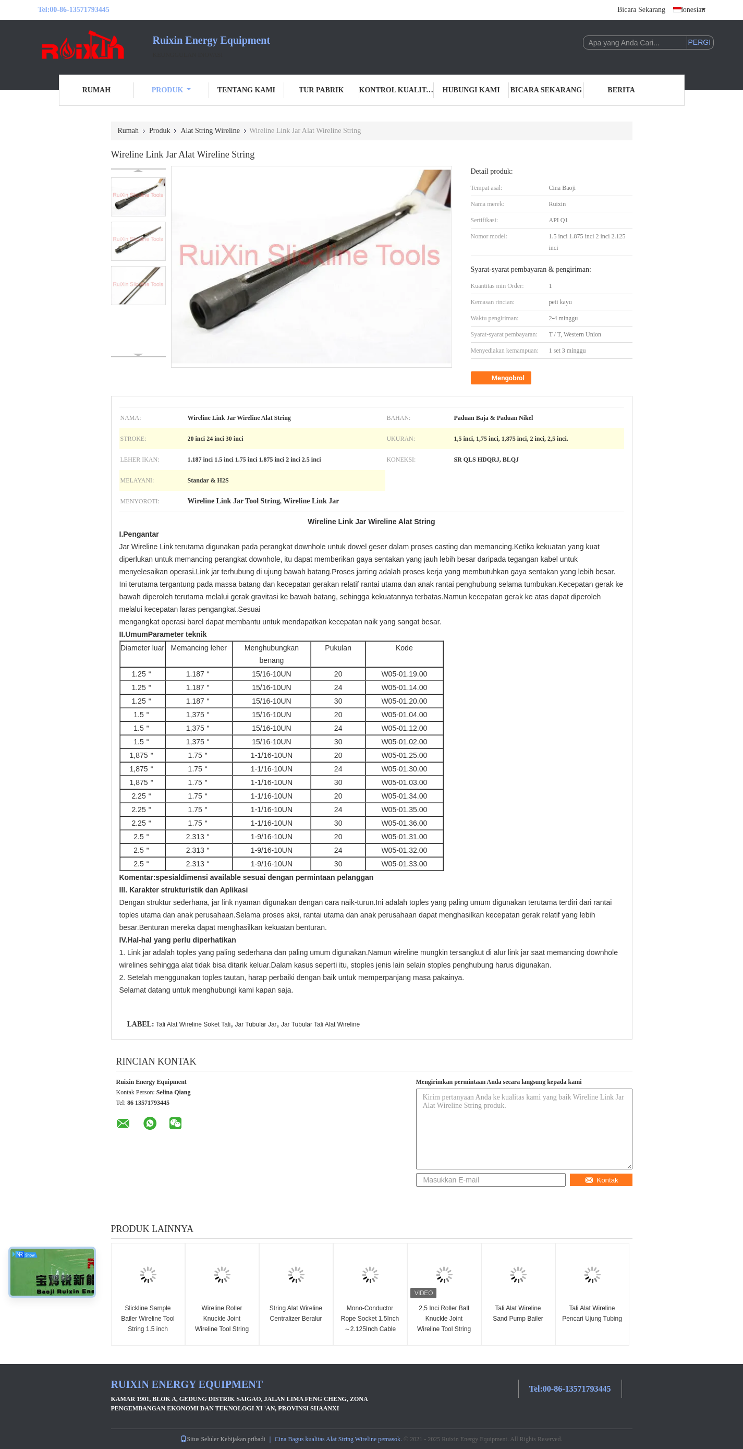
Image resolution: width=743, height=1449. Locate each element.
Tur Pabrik (321, 90)
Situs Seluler (199, 1439)
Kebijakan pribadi (242, 1439)
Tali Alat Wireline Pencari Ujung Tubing (592, 1313)
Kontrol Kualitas (396, 90)
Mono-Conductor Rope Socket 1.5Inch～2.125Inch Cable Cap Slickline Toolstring (370, 1329)
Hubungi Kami (471, 90)
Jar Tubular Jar (256, 1024)
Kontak (601, 1180)
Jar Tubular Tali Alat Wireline (320, 1024)
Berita (621, 90)
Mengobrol (502, 378)
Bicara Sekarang (641, 10)
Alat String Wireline (210, 131)
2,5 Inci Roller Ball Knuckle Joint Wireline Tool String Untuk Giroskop (444, 1324)
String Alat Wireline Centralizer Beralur (296, 1313)
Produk (171, 90)
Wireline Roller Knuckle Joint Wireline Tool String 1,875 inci (222, 1324)
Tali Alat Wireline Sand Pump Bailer (518, 1313)
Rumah (96, 90)
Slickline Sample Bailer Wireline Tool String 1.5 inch (148, 1319)
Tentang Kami (246, 90)
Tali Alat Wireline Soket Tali (193, 1024)
